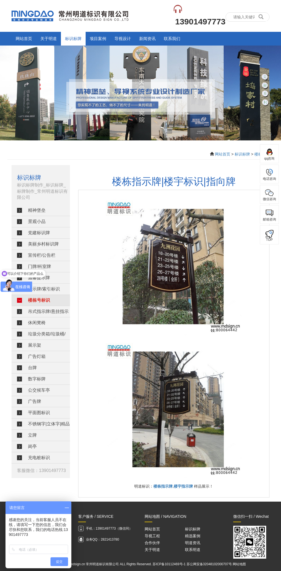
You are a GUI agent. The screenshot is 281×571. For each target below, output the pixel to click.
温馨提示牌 (39, 277)
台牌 (32, 367)
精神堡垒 (37, 210)
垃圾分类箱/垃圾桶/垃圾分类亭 (47, 336)
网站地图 (239, 564)
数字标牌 (37, 379)
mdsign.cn (77, 564)
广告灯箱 (37, 356)
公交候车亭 (39, 390)
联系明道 (192, 549)
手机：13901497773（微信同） (109, 528)
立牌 (32, 435)
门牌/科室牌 (39, 266)
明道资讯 (192, 543)
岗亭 (32, 446)
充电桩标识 (39, 457)
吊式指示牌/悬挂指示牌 (48, 313)
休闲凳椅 (37, 322)
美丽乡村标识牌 (43, 244)
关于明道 (48, 38)
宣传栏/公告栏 (41, 255)
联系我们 (172, 38)
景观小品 (37, 221)
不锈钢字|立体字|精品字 (49, 425)
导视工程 (152, 536)
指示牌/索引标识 (44, 289)
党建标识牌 (39, 232)
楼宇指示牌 (183, 486)
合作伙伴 (152, 543)
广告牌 (34, 401)
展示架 (34, 345)
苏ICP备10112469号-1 (169, 564)
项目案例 (98, 38)
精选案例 (192, 536)
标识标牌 (73, 38)
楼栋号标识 (39, 300)
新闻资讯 (147, 38)
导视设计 (122, 38)
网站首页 (24, 38)
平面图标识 (39, 412)
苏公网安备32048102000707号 (209, 564)
